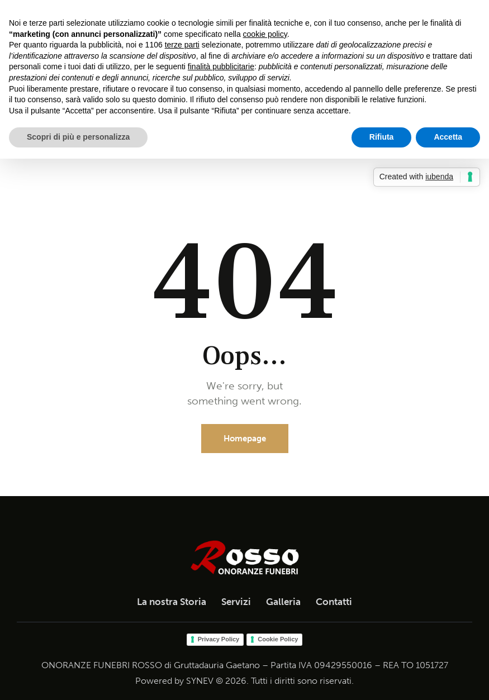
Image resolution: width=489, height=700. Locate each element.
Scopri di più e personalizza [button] (78, 136)
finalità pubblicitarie (221, 66)
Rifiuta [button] (381, 136)
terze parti (182, 44)
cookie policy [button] (265, 34)
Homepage (245, 439)
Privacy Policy (219, 639)
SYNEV (199, 680)
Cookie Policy (278, 639)
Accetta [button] (448, 136)
